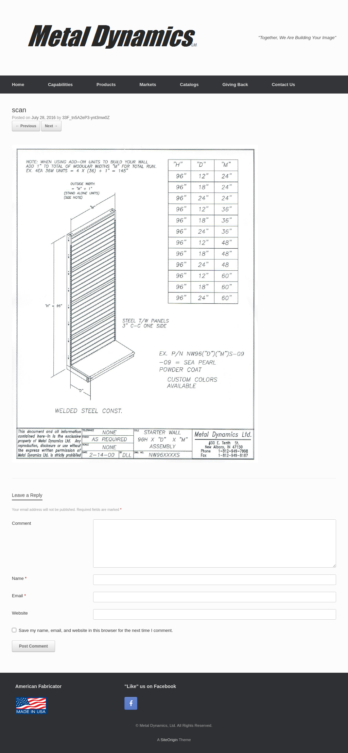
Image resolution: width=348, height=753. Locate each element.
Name (19, 578)
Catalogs (189, 84)
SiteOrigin (169, 740)
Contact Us (283, 84)
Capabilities (60, 84)
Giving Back (235, 84)
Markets (147, 84)
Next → (51, 126)
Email (19, 595)
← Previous (26, 126)
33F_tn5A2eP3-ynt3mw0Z (85, 117)
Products (106, 84)
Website (20, 613)
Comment (21, 523)
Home (18, 84)
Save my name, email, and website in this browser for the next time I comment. (96, 630)
